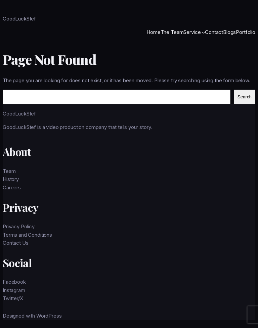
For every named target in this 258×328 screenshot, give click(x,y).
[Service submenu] (203, 32)
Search (245, 96)
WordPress (49, 316)
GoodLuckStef (19, 18)
